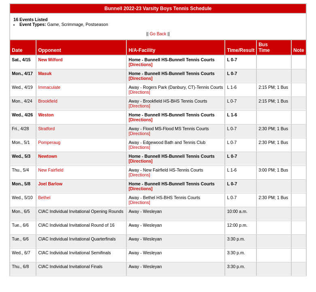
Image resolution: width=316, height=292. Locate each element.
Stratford (46, 128)
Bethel (44, 197)
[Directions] (140, 64)
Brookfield (47, 101)
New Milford (50, 59)
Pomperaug (49, 142)
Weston (45, 114)
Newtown (47, 156)
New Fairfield (50, 169)
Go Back (158, 33)
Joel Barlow (50, 183)
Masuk (44, 73)
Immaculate (49, 87)
